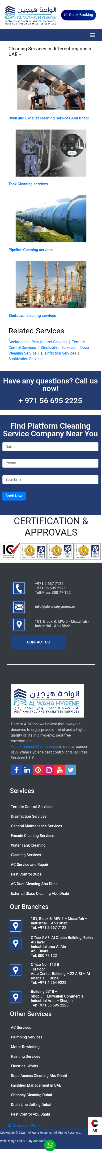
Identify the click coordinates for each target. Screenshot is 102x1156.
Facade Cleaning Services (32, 835)
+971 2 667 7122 (52, 927)
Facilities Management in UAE (36, 1085)
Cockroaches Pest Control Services (37, 342)
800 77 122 (47, 955)
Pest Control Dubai (26, 874)
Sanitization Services (25, 359)
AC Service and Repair (29, 864)
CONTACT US (38, 642)
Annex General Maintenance (34, 746)
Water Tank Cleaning (28, 845)
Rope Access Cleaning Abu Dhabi (39, 1075)
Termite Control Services (32, 807)
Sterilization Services (58, 347)
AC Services (21, 1027)
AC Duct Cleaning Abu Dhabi (35, 884)
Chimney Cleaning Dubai (31, 1095)
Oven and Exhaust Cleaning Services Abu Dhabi (48, 118)
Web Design (8, 1141)
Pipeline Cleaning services (30, 250)
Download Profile (24, 1125)
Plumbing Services (26, 1037)
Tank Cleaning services (28, 184)
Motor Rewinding (25, 1047)
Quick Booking (78, 14)
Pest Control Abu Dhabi (30, 1114)
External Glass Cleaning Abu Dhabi (40, 893)
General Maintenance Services (36, 826)
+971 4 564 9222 (52, 982)
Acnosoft (39, 1141)
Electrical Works (24, 1066)
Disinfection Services (58, 353)
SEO (26, 1141)
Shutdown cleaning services (32, 315)
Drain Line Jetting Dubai (31, 1104)
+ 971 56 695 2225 (50, 400)
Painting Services (25, 1056)
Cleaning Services (26, 855)
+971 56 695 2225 (53, 1005)
